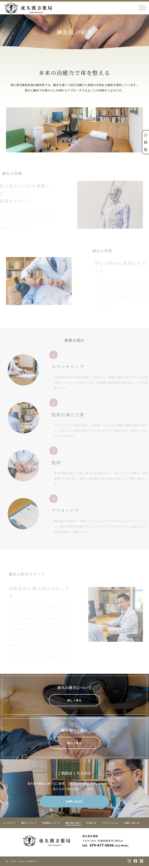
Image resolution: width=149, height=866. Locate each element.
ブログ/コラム (110, 823)
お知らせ (91, 823)
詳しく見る (74, 700)
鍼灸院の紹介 (73, 823)
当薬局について (51, 823)
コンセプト (9, 823)
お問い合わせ (74, 801)
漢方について (29, 823)
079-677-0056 (106, 845)
